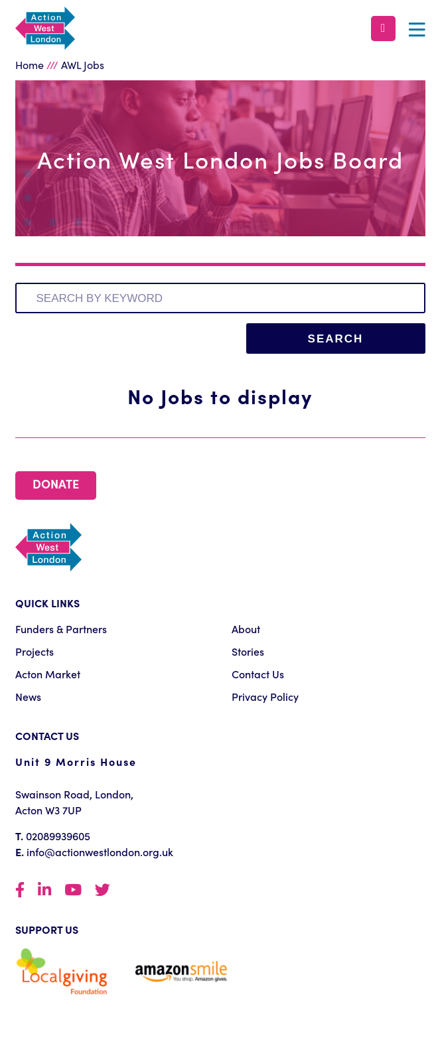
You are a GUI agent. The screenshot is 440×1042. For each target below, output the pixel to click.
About (246, 628)
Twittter (102, 890)
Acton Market (47, 673)
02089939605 (58, 835)
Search (336, 339)
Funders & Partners (61, 628)
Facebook (20, 890)
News (28, 696)
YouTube (73, 890)
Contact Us (258, 673)
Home (29, 64)
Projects (34, 651)
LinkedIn (44, 890)
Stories (248, 651)
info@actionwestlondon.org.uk (100, 851)
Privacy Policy (265, 696)
